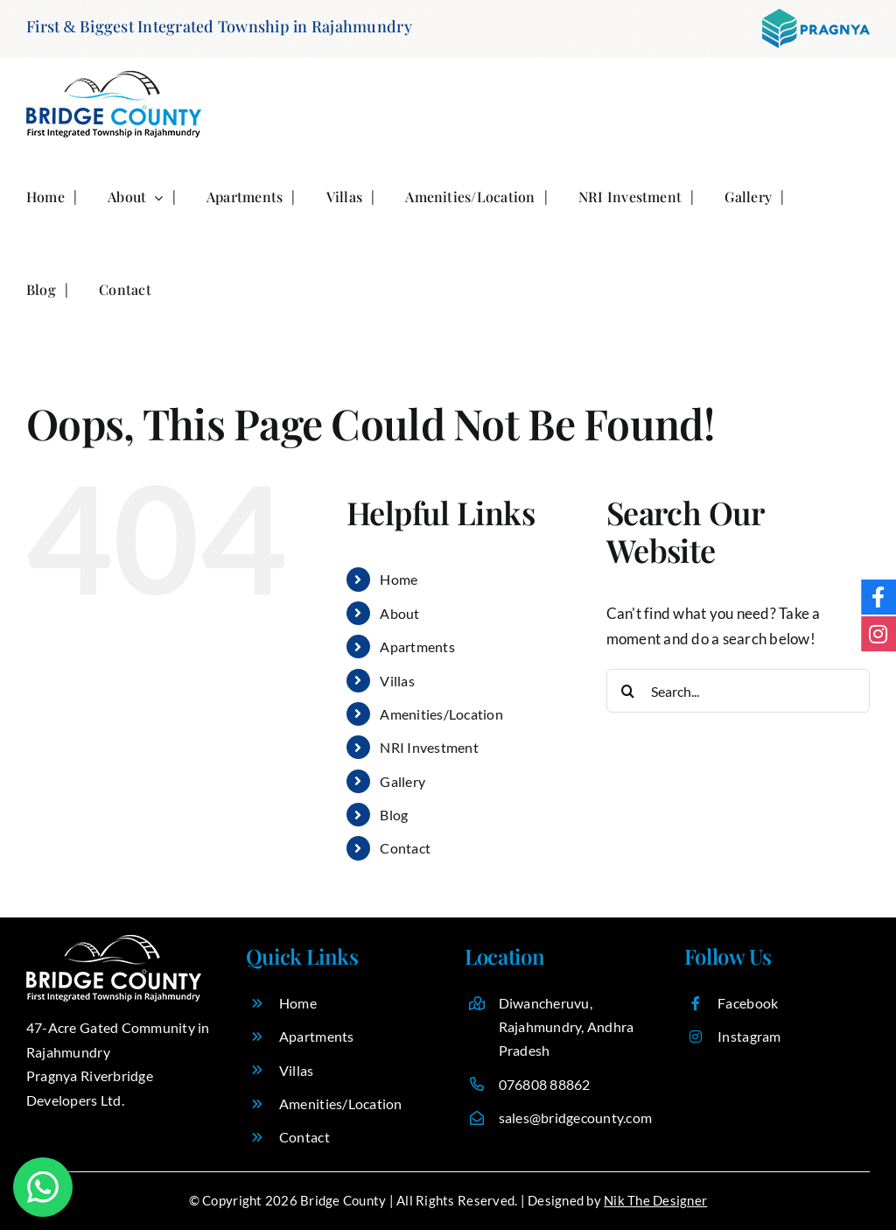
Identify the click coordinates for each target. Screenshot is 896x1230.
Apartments (417, 646)
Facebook (748, 1003)
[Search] (628, 691)
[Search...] (738, 691)
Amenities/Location (441, 714)
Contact (405, 848)
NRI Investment (429, 747)
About (399, 613)
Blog (394, 814)
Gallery (402, 781)
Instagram (749, 1036)
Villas (397, 680)
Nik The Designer (655, 1200)
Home (398, 579)
